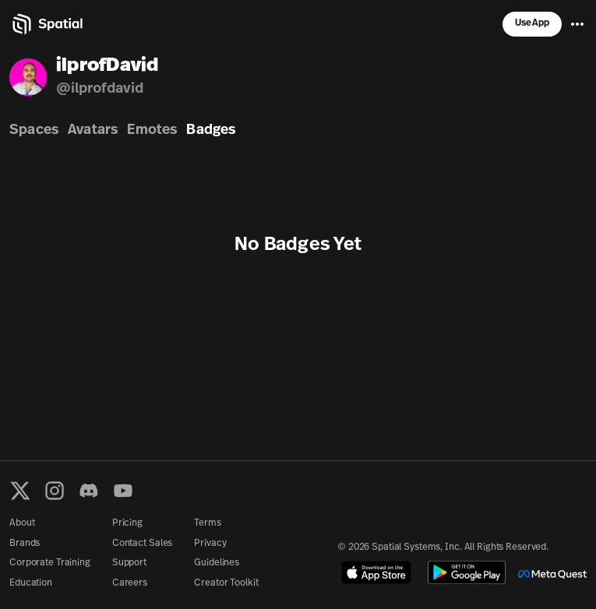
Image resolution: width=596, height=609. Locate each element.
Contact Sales (142, 543)
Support (129, 563)
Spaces (33, 130)
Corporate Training (49, 563)
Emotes (152, 130)
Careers (129, 583)
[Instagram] (54, 491)
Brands (24, 543)
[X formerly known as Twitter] (20, 491)
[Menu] (577, 24)
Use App (532, 23)
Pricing (127, 523)
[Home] (46, 24)
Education (30, 583)
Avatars (93, 130)
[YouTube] (123, 491)
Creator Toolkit (226, 583)
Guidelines (216, 563)
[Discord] (89, 491)
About (21, 523)
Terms (207, 523)
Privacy (210, 543)
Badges (210, 130)
